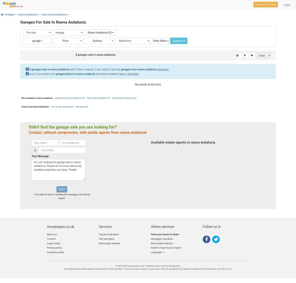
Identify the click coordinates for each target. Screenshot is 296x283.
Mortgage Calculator (162, 238)
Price (65, 40)
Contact (51, 238)
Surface (97, 40)
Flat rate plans (106, 238)
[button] (15, 14)
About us (52, 234)
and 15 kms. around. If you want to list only (99, 69)
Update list (179, 40)
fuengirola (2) (82, 107)
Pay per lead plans (109, 234)
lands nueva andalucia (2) (124, 98)
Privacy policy (54, 247)
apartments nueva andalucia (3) (70, 98)
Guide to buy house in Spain (166, 247)
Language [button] (157, 252)
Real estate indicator (162, 243)
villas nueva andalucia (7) (98, 98)
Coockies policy (55, 252)
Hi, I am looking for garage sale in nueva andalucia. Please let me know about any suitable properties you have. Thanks (58, 169)
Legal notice (53, 243)
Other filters (161, 40)
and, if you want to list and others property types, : (84, 73)
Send (62, 189)
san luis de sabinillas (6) (62, 107)
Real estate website (109, 243)
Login (287, 4)
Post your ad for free (265, 4)
